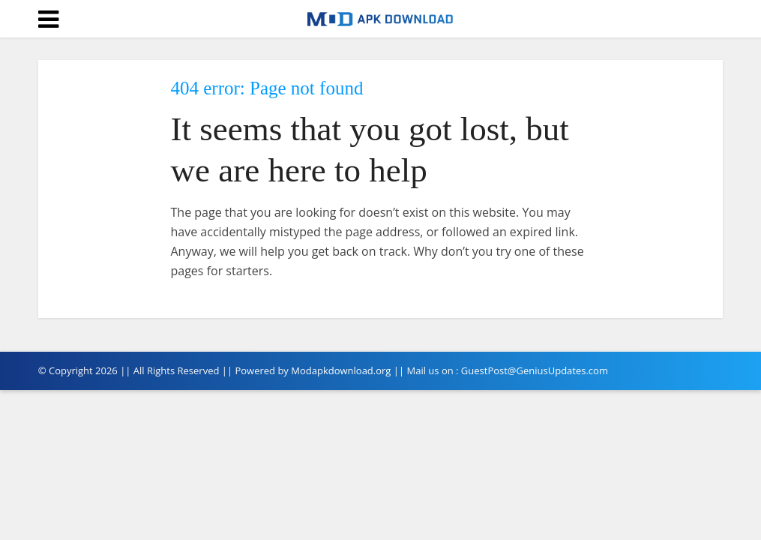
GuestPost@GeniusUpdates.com (534, 370)
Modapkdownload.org (341, 370)
